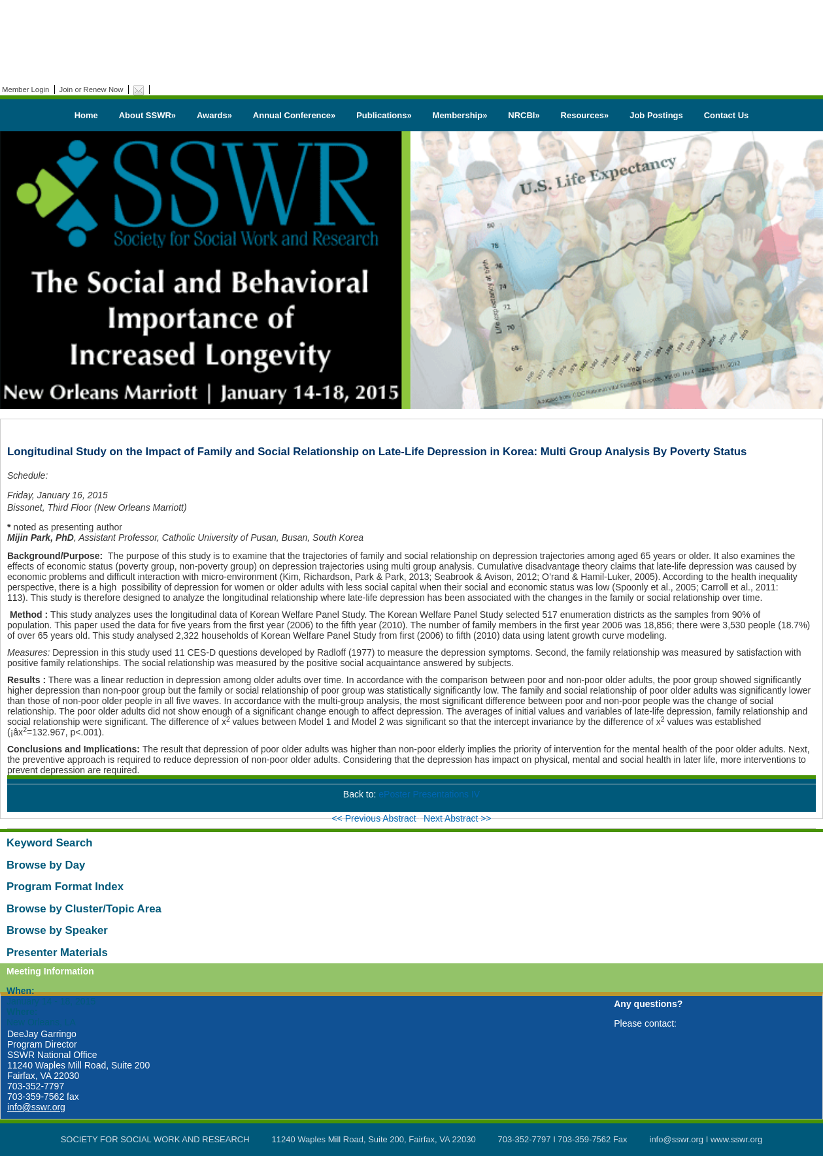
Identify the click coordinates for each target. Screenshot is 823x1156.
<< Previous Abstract (374, 818)
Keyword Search (50, 843)
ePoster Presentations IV (429, 794)
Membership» (460, 115)
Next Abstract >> (458, 818)
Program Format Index (65, 886)
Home (86, 115)
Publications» (384, 115)
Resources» (585, 115)
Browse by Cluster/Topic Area (84, 909)
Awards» (214, 115)
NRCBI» (523, 115)
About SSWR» (147, 115)
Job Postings (656, 115)
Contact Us (726, 115)
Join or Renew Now (91, 89)
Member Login (25, 89)
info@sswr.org (36, 1107)
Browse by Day (46, 865)
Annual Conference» (294, 115)
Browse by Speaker (57, 930)
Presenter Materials (57, 952)
